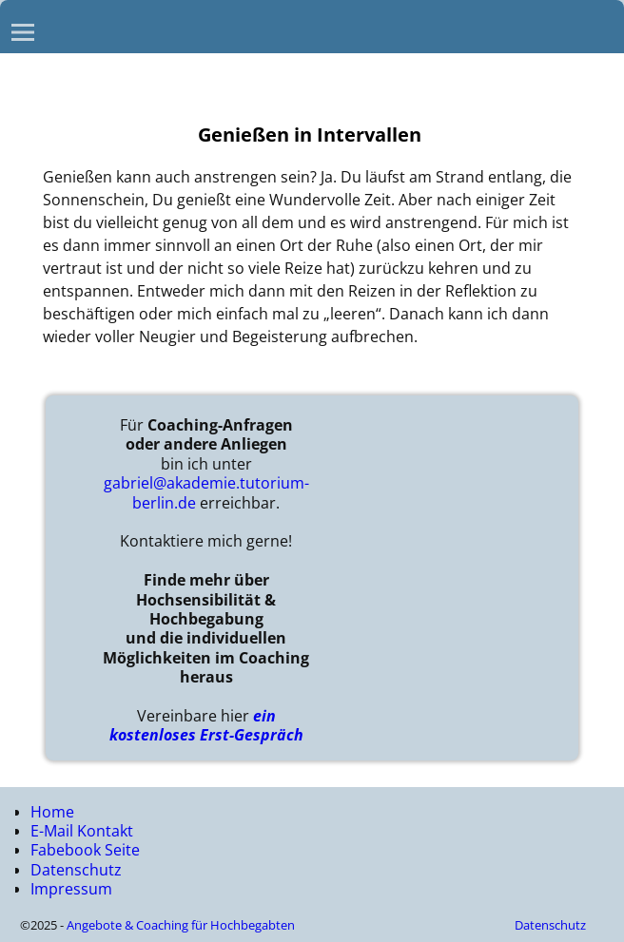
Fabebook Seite (85, 849)
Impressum (71, 888)
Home (52, 811)
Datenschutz (76, 869)
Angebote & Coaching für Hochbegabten (181, 924)
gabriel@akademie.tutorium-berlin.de (206, 492)
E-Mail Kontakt (81, 830)
